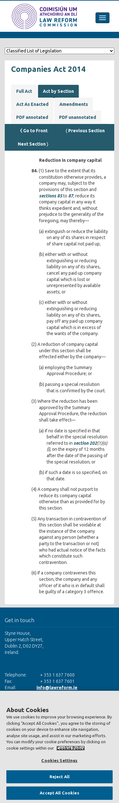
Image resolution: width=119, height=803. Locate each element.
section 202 (85, 443)
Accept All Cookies (59, 793)
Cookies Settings (59, 760)
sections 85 (50, 195)
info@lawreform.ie (56, 687)
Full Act (24, 91)
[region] (59, 747)
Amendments (73, 104)
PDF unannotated (77, 117)
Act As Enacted (32, 104)
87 (70, 195)
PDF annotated (32, 117)
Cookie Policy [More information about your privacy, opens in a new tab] (70, 748)
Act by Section (58, 91)
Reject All (59, 776)
